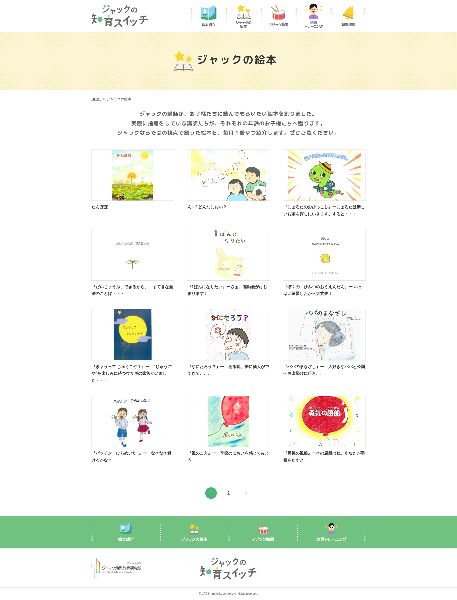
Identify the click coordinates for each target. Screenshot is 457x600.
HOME (96, 99)
